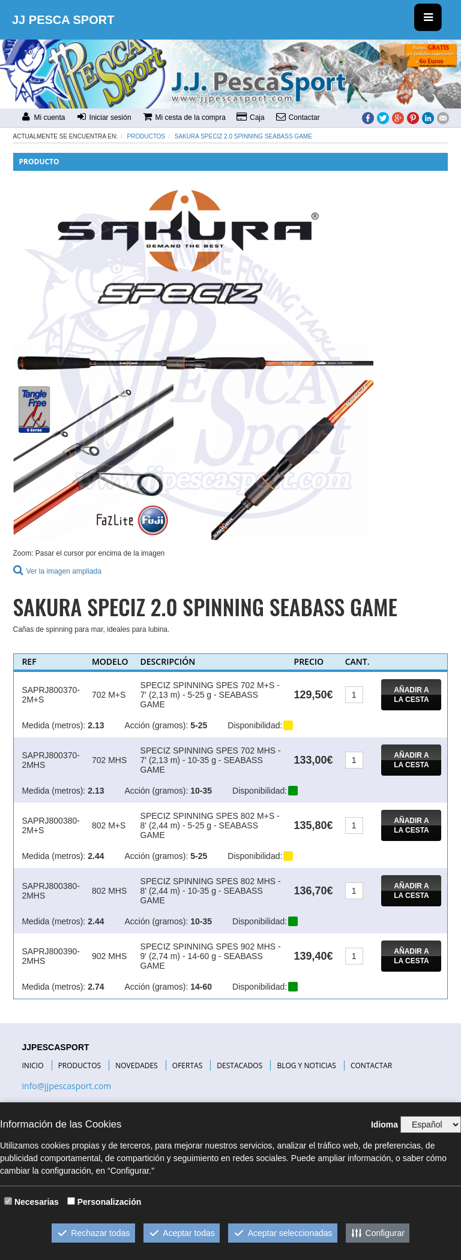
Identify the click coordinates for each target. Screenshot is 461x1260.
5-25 (198, 725)
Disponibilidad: (254, 725)
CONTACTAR (371, 1065)
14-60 (201, 986)
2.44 (96, 856)
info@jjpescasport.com (67, 1086)
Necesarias (36, 1202)
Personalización (109, 1202)
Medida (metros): (53, 725)
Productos (146, 136)
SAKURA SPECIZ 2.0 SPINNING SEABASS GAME (243, 136)
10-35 (201, 790)
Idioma (384, 1124)
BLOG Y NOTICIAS (306, 1065)
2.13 (96, 725)
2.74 (96, 986)
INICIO (33, 1065)
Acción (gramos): (156, 725)
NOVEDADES (136, 1065)
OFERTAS (187, 1065)
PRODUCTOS (79, 1065)
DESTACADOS (239, 1065)
